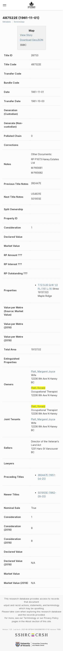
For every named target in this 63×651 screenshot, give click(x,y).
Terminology (19, 21)
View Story (26, 35)
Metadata (7, 21)
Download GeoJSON (31, 39)
